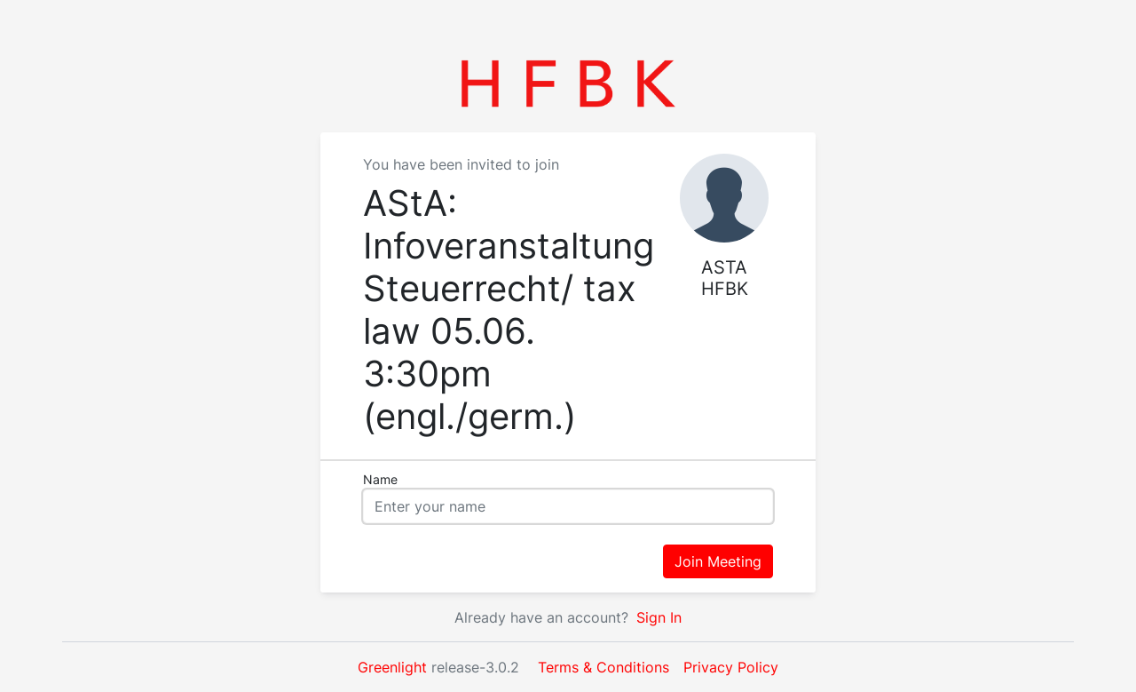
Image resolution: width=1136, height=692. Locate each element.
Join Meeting (717, 561)
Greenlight (392, 667)
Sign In (657, 617)
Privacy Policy (730, 667)
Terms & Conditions (603, 667)
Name (380, 479)
